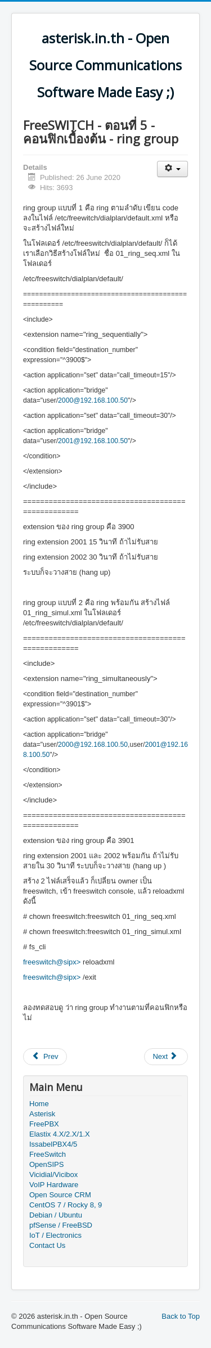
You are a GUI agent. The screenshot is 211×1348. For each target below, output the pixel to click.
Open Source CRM (60, 1195)
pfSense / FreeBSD (60, 1225)
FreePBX (44, 1124)
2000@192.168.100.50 (93, 400)
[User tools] (172, 169)
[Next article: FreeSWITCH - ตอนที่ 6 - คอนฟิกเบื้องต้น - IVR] (166, 1056)
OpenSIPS (46, 1164)
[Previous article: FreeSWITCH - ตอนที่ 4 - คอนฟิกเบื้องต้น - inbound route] (45, 1056)
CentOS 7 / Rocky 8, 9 (65, 1205)
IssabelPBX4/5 (53, 1144)
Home (39, 1103)
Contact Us (47, 1245)
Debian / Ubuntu (55, 1215)
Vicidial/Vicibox (53, 1174)
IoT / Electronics (55, 1235)
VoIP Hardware (53, 1184)
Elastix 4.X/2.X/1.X (59, 1134)
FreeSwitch (47, 1154)
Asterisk (42, 1114)
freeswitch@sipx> (51, 962)
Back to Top (180, 1316)
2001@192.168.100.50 (93, 441)
